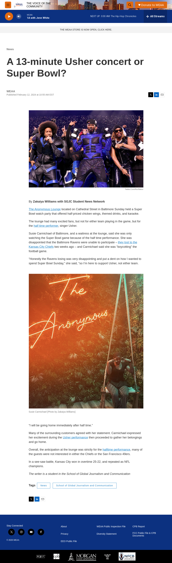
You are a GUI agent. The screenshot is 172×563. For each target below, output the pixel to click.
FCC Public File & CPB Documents (144, 534)
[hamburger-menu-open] (8, 5)
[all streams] (155, 16)
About (64, 526)
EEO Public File (69, 541)
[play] (9, 16)
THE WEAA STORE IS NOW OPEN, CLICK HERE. (86, 29)
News (10, 49)
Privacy (64, 534)
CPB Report (139, 526)
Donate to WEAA (152, 5)
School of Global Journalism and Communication (84, 485)
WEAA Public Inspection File (111, 526)
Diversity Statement (107, 534)
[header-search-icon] (130, 5)
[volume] (19, 16)
